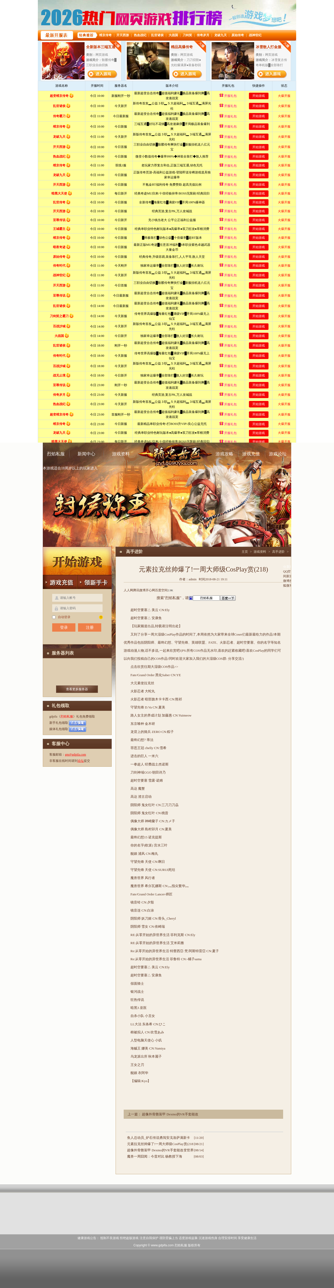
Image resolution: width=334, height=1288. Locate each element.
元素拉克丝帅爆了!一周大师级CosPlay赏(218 (160, 1144)
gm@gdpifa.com (75, 754)
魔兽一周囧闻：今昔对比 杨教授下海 (154, 1156)
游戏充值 (251, 453)
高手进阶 (278, 552)
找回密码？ (101, 617)
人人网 (128, 590)
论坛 (80, 761)
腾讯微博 (139, 590)
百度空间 (161, 590)
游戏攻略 (224, 453)
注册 (90, 627)
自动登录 (61, 617)
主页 (245, 552)
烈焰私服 (56, 453)
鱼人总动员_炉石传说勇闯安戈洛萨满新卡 (158, 1138)
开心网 (150, 590)
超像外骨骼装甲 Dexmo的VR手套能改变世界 (160, 1150)
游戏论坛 (278, 453)
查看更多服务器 (77, 689)
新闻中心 (86, 453)
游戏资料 (121, 453)
